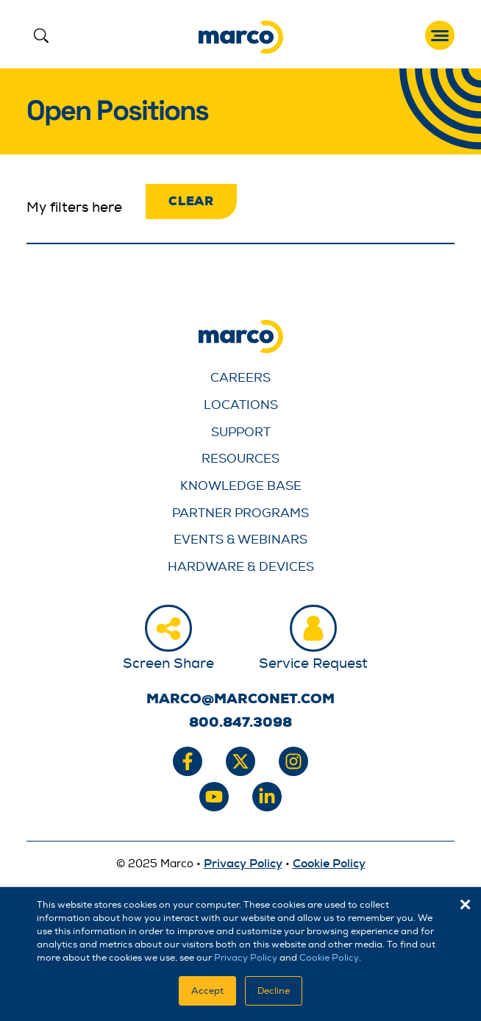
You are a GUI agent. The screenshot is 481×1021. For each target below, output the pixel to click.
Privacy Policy (245, 958)
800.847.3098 (240, 722)
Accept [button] (207, 991)
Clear (191, 201)
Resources (240, 458)
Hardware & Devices (241, 566)
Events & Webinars (240, 539)
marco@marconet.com (240, 699)
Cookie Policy (329, 958)
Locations (241, 405)
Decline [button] (273, 991)
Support (241, 432)
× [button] (465, 904)
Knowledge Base (241, 486)
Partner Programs (240, 513)
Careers (240, 377)
